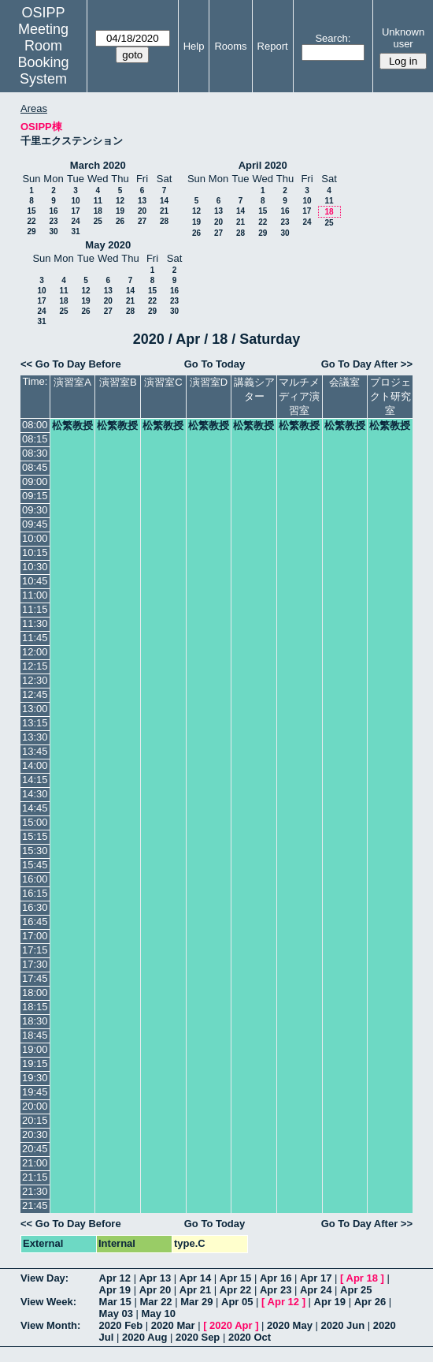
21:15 (35, 1177)
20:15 (35, 1120)
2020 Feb (121, 1325)
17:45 (35, 978)
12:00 (35, 652)
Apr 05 (237, 1302)
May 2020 (108, 245)
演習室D (209, 382)
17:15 (35, 950)
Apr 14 (195, 1278)
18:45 (35, 1035)
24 (75, 221)
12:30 (35, 680)
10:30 (35, 567)
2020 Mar (173, 1325)
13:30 (35, 737)
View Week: (48, 1302)
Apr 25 (356, 1290)
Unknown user (403, 38)
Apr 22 (235, 1290)
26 (120, 221)
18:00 (35, 992)
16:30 (35, 907)
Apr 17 (315, 1278)
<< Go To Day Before (70, 364)
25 (98, 221)
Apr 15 (235, 1278)
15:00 (35, 822)
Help (194, 46)
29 (31, 231)
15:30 (35, 850)
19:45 (35, 1092)
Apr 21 (195, 1290)
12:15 (35, 666)
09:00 (35, 481)
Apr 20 (155, 1290)
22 (31, 221)
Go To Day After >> (367, 364)
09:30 (35, 510)
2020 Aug (144, 1337)
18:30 (35, 1021)
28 (164, 221)
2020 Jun (343, 1325)
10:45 (35, 581)
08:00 (35, 425)
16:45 (35, 921)
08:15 (35, 439)
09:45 (35, 524)
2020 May (290, 1325)
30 (53, 231)
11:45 (35, 638)
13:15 (35, 723)
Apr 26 (370, 1302)
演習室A (72, 382)
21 (164, 211)
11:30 (35, 623)
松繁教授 (72, 425)
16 (53, 211)
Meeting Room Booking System (42, 54)
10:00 (35, 538)
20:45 (35, 1149)
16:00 (35, 879)
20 (142, 211)
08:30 (35, 453)
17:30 (35, 964)
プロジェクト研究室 (390, 396)
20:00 (35, 1106)
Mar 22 (155, 1302)
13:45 (35, 751)
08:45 (35, 467)
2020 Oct (249, 1337)
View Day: (44, 1278)
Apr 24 (315, 1290)
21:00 (35, 1163)
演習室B (118, 382)
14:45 (35, 808)
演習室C (163, 382)
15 (31, 211)
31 (75, 231)
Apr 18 (362, 1278)
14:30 (35, 794)
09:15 (35, 496)
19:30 (35, 1078)
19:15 (35, 1063)
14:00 (35, 765)
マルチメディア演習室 (299, 396)
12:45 (35, 694)
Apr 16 (275, 1278)
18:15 (35, 1007)
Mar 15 (115, 1302)
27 (142, 221)
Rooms (230, 46)
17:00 (35, 936)
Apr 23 (275, 1290)
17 (75, 211)
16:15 (35, 893)
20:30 (35, 1134)
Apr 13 (155, 1278)
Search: (332, 38)
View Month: (50, 1325)
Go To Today (215, 364)
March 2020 (98, 165)
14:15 (35, 779)
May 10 (159, 1313)
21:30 (35, 1191)
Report (272, 46)
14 (164, 200)
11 (98, 200)
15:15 (35, 836)
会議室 (344, 382)
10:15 (35, 552)
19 (120, 211)
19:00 (35, 1049)
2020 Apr (230, 1325)
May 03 (116, 1313)
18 (98, 211)
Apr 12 (115, 1278)
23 (53, 221)
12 (120, 200)
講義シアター (254, 389)
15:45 (35, 865)
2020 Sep (198, 1337)
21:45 (35, 1205)
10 (75, 200)
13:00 (35, 709)
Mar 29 (196, 1302)
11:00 (35, 595)
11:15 (35, 609)
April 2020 (263, 165)
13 (142, 200)
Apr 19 (115, 1290)
